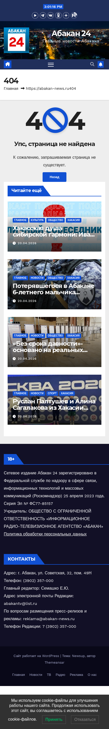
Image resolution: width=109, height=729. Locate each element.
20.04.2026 (27, 243)
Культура (37, 220)
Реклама (76, 675)
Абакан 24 (70, 33)
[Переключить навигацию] (51, 64)
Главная (11, 88)
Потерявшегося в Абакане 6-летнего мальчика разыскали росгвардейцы (53, 292)
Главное (20, 220)
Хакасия (73, 220)
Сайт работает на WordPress (37, 656)
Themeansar (54, 662)
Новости (37, 277)
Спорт (52, 393)
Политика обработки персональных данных (45, 534)
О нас (92, 675)
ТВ (49, 675)
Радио (60, 675)
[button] (92, 64)
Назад (54, 177)
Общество (55, 220)
